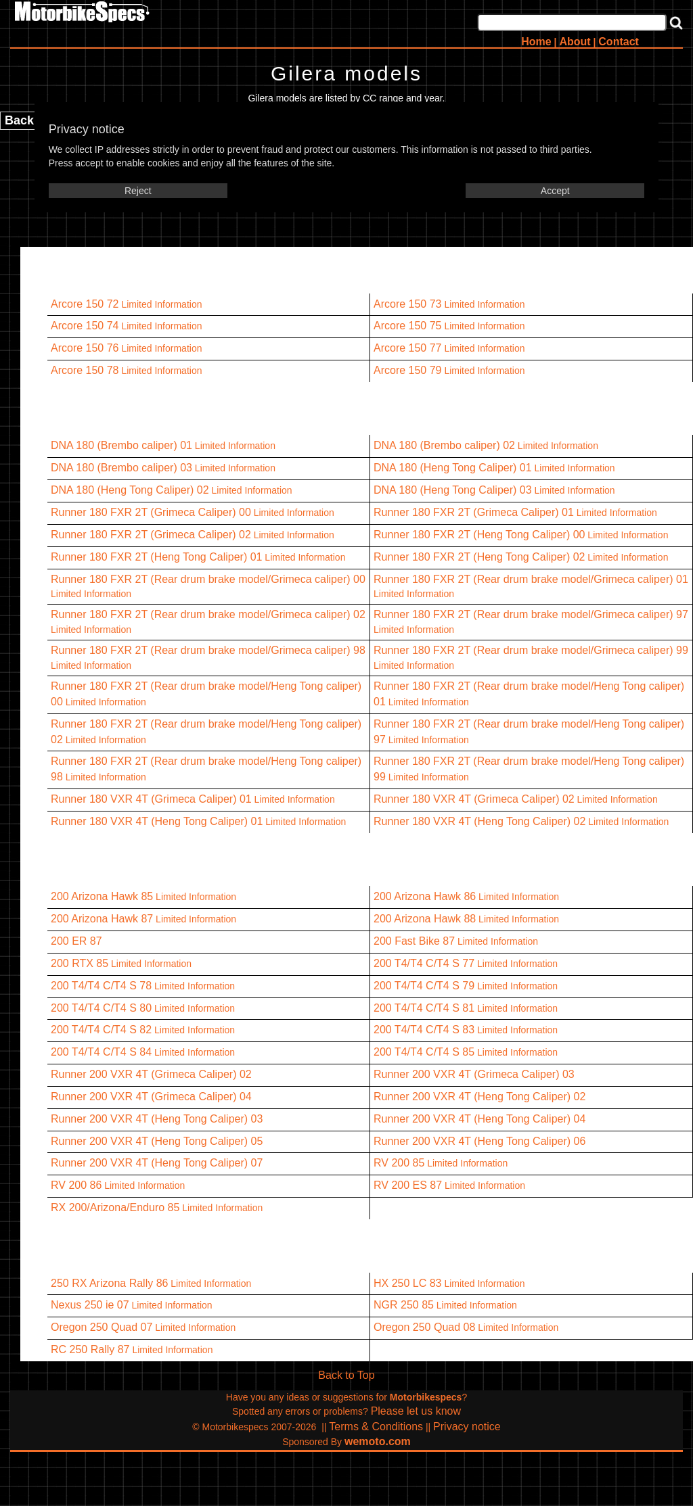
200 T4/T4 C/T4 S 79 (424, 985)
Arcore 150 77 (408, 348)
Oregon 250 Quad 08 (424, 1327)
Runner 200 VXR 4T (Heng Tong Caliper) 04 (479, 1119)
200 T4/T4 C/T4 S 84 (101, 1052)
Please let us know (416, 1411)
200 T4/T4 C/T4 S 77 (424, 963)
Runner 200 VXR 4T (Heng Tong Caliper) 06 (479, 1141)
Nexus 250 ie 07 (90, 1305)
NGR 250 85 (404, 1305)
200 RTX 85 (79, 963)
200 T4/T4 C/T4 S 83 (424, 1029)
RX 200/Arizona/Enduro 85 (115, 1207)
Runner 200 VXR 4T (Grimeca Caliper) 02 (151, 1074)
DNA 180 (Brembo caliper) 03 (121, 467)
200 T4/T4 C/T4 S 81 (424, 1008)
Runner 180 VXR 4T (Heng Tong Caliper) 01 (157, 821)
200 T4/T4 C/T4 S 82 (101, 1029)
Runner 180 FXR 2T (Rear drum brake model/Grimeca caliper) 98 (208, 650)
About (574, 41)
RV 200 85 (399, 1163)
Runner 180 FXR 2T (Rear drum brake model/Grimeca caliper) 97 (531, 614)
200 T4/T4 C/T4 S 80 (101, 1008)
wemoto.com (377, 1441)
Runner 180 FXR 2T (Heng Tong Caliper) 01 (156, 557)
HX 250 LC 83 (408, 1283)
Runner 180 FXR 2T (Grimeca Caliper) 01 (474, 512)
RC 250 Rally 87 (90, 1349)
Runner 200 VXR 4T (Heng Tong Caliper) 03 (157, 1119)
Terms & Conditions (376, 1426)
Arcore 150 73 (408, 304)
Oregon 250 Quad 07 (101, 1327)
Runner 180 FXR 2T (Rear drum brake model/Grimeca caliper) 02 (208, 614)
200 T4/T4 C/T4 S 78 (101, 985)
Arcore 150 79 (408, 370)
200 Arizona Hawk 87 (102, 918)
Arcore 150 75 (408, 325)
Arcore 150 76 (85, 348)
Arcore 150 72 (85, 304)
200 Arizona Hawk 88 (425, 918)
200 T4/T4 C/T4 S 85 (424, 1052)
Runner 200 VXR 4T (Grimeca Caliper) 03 (474, 1074)
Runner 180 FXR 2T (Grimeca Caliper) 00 (151, 512)
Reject (138, 190)
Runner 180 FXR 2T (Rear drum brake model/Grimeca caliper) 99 (531, 650)
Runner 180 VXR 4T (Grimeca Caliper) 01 (151, 799)
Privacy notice (467, 1426)
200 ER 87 (76, 941)
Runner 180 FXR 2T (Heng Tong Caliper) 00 (479, 534)
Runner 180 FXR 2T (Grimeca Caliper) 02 (151, 534)
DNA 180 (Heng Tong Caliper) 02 (130, 490)
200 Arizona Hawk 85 (102, 896)
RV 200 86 (76, 1185)
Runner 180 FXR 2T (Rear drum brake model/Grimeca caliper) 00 (208, 579)
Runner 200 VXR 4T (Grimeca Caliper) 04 (151, 1096)
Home (536, 41)
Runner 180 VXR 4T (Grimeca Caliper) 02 (474, 799)
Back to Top (346, 1375)
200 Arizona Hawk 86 (425, 896)
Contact (618, 41)
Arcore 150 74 (85, 325)
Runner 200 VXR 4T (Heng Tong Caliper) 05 (157, 1141)
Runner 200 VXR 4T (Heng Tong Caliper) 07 (157, 1163)
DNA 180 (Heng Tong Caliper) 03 (453, 490)
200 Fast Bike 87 (414, 941)
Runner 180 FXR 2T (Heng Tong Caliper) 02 (479, 557)
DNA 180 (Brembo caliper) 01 (121, 445)
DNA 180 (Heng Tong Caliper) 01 (453, 467)
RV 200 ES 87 (408, 1185)
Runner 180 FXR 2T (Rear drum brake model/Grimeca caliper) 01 (531, 579)
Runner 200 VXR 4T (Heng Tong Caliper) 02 (479, 1096)
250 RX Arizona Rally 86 (109, 1283)
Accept (555, 190)
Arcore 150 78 (85, 370)
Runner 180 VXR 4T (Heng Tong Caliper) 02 (479, 821)
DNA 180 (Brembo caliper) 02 (444, 445)
